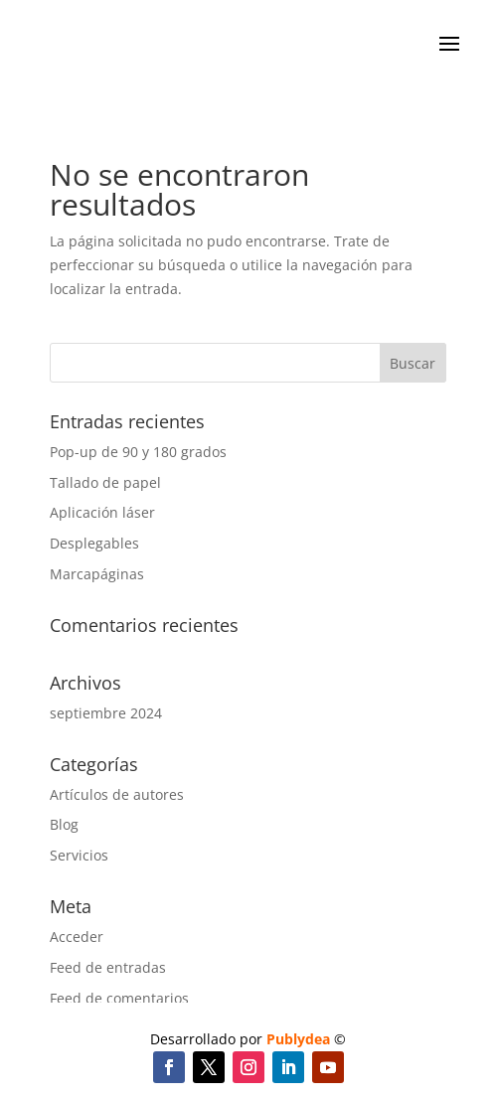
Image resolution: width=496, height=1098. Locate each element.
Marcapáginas (97, 573)
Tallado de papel (105, 482)
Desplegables (94, 543)
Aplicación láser (102, 512)
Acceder (76, 936)
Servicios (79, 855)
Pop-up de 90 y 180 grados (138, 451)
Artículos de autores (117, 794)
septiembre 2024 (106, 713)
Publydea (298, 1038)
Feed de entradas (108, 967)
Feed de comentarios (119, 998)
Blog (64, 824)
